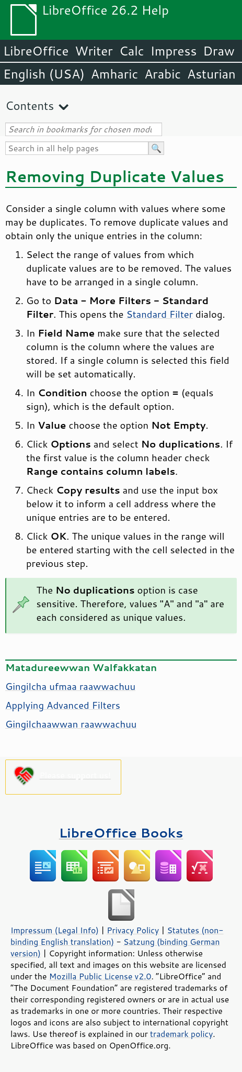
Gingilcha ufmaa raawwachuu (70, 686)
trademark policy (181, 1034)
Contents (29, 105)
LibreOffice (35, 51)
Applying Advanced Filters (62, 705)
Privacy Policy (133, 930)
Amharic (114, 74)
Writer (93, 51)
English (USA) (44, 74)
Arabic (162, 74)
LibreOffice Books (121, 832)
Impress (174, 51)
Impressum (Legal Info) (54, 930)
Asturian (211, 74)
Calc (131, 51)
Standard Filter (159, 314)
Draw (218, 51)
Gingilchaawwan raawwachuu (70, 724)
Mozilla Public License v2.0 (100, 976)
